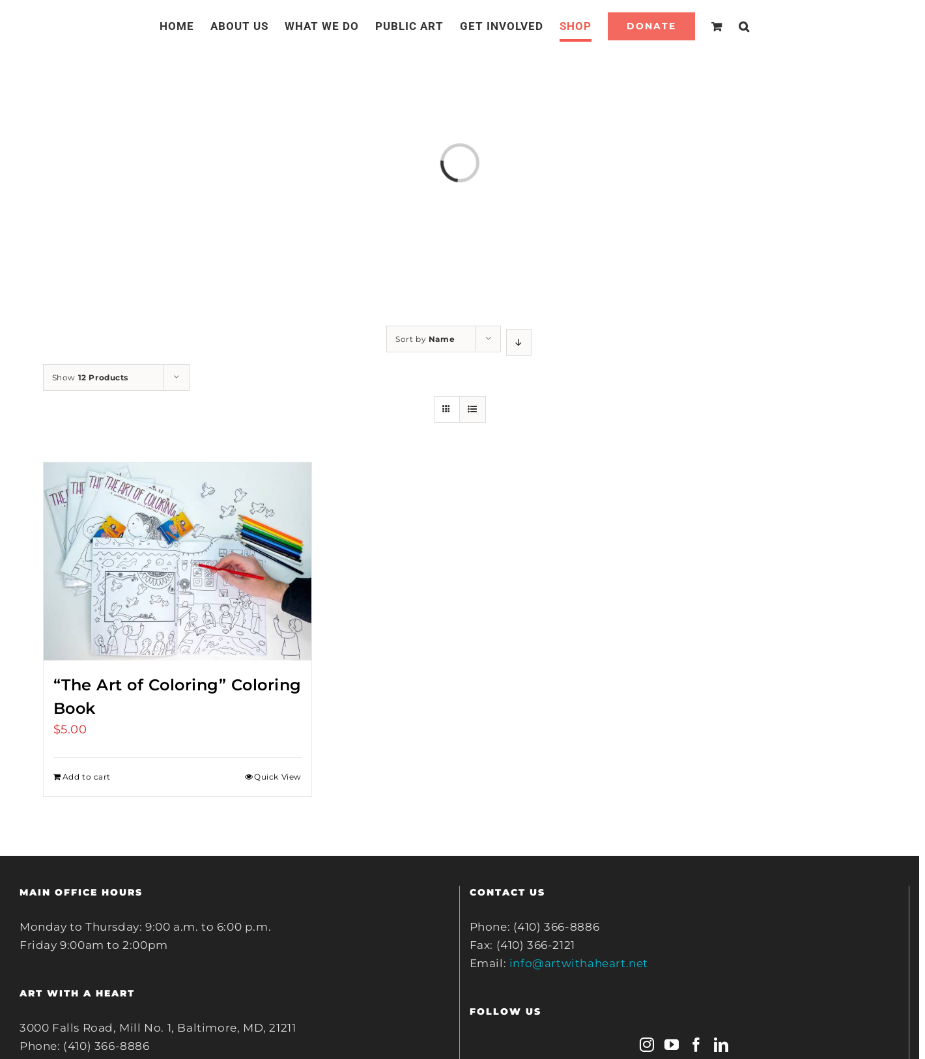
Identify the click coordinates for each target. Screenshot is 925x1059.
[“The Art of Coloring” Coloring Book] (177, 561)
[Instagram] (647, 1045)
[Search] (744, 26)
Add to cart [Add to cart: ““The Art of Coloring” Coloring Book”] (87, 777)
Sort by (425, 339)
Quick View (278, 777)
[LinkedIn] (721, 1045)
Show (90, 377)
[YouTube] (671, 1045)
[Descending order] (519, 342)
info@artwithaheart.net (578, 963)
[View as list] (472, 409)
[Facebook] (696, 1045)
